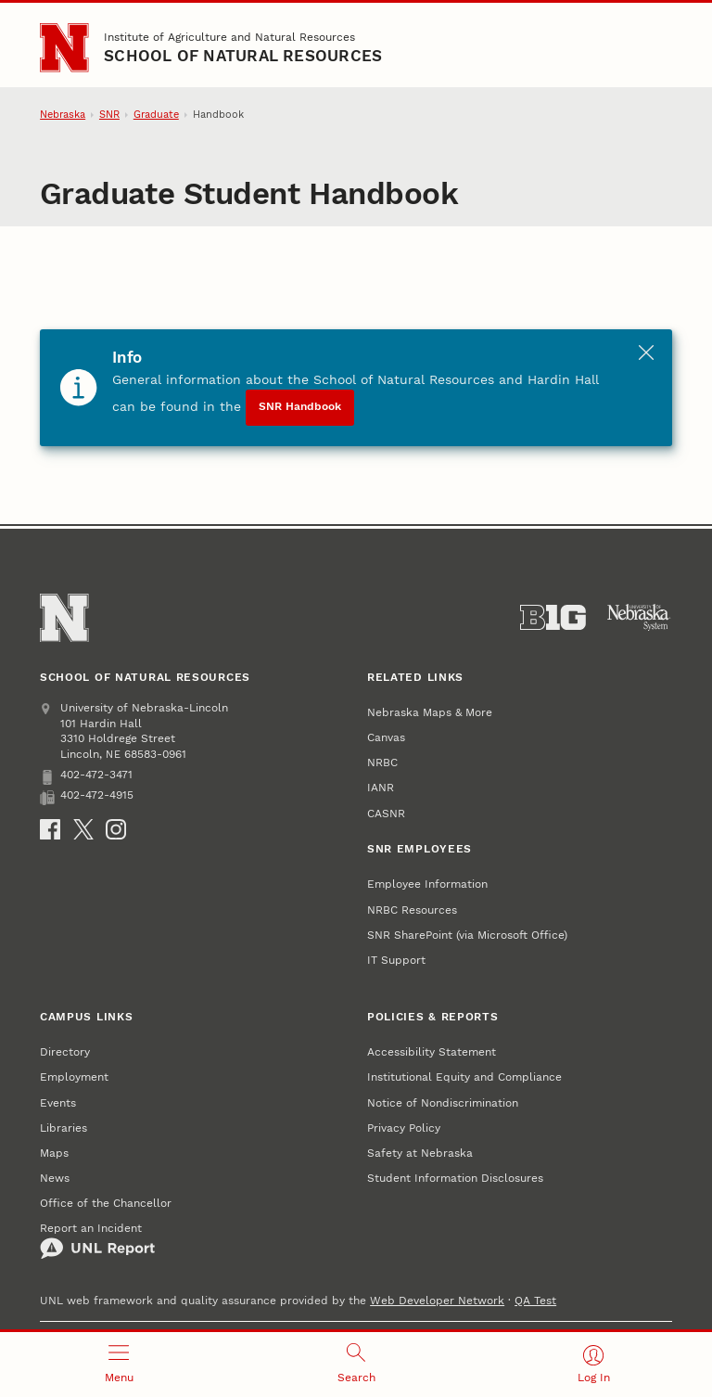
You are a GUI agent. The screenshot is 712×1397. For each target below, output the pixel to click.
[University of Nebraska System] (639, 618)
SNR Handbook (300, 406)
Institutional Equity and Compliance (464, 1076)
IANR (380, 787)
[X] (83, 829)
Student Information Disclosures (455, 1178)
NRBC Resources (412, 909)
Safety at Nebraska (420, 1153)
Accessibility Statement (431, 1051)
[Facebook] (50, 829)
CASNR (386, 813)
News (55, 1178)
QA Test (535, 1300)
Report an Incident (97, 1240)
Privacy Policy (403, 1127)
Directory (65, 1051)
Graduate (156, 115)
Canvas (386, 737)
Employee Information (427, 884)
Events (58, 1102)
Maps (54, 1153)
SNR (109, 115)
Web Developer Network (437, 1300)
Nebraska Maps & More (429, 712)
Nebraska (62, 115)
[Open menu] (118, 1364)
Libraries (63, 1127)
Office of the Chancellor (106, 1203)
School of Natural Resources (243, 56)
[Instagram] (116, 829)
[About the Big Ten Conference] (553, 618)
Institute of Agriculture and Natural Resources (229, 37)
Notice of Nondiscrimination (442, 1102)
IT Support (396, 960)
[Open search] (356, 1364)
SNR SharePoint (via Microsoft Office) (467, 935)
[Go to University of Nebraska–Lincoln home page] (64, 47)
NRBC (382, 762)
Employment (74, 1076)
